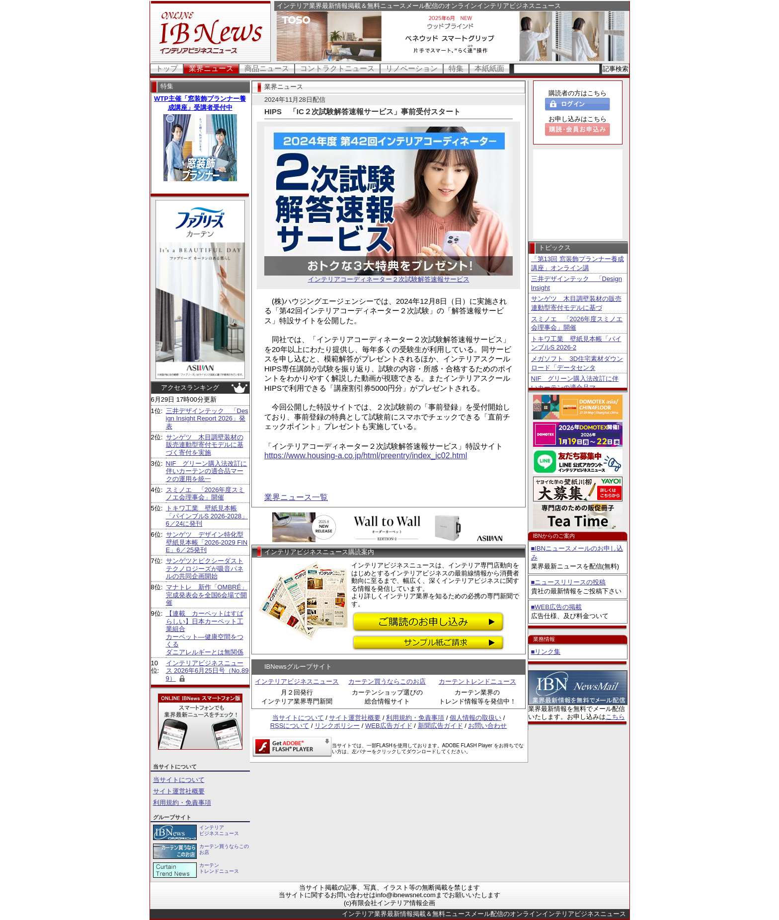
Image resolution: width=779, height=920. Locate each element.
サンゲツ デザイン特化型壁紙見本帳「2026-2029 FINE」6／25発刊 (207, 542)
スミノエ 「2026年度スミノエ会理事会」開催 (205, 493)
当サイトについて (179, 779)
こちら (615, 716)
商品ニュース (266, 68)
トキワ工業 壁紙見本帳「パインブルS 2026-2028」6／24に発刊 (207, 515)
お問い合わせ (487, 725)
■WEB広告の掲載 (556, 607)
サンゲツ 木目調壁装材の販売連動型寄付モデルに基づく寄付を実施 (204, 444)
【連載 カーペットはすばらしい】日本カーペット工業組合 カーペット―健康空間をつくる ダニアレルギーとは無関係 (204, 633)
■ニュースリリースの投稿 (568, 582)
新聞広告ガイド (440, 725)
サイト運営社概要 (179, 791)
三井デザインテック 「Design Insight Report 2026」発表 (207, 418)
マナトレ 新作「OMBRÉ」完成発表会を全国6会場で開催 (207, 594)
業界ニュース (211, 68)
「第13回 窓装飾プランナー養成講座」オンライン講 (577, 263)
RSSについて (290, 725)
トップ (167, 68)
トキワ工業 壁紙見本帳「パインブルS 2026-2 (576, 343)
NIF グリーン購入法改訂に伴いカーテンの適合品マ (575, 383)
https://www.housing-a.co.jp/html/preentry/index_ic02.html (365, 455)
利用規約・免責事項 (182, 802)
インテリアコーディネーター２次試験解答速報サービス (388, 276)
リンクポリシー (337, 725)
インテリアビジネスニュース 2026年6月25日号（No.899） (207, 670)
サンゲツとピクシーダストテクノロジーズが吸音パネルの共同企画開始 (204, 568)
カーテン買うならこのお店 (387, 681)
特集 (456, 68)
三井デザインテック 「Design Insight (576, 283)
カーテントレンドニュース (477, 681)
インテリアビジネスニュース (297, 681)
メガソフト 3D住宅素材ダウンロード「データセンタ (577, 363)
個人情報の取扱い (475, 717)
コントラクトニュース (337, 68)
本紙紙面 (489, 68)
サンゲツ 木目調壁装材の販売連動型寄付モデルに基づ (576, 303)
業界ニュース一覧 (296, 497)
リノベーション (412, 68)
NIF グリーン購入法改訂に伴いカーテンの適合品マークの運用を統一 (206, 471)
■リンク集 (546, 651)
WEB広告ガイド (388, 725)
